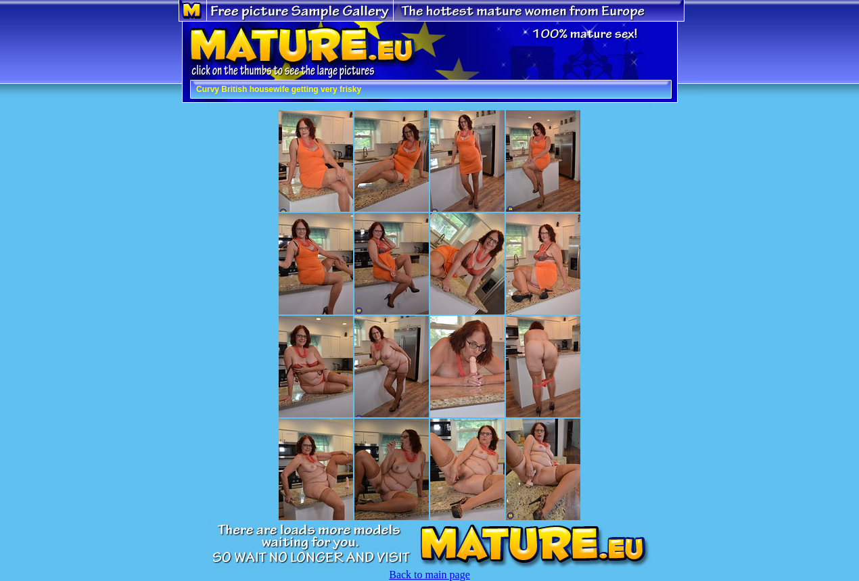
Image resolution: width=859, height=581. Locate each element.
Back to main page (429, 574)
